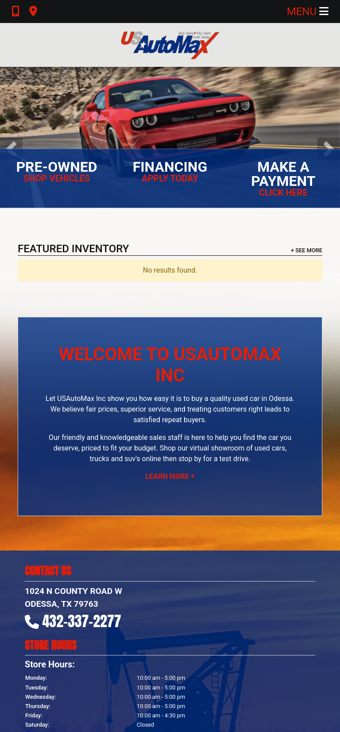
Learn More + (170, 476)
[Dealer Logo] (170, 45)
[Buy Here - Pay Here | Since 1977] (170, 137)
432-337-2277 (81, 621)
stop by (189, 459)
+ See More (306, 250)
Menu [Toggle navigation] (307, 11)
